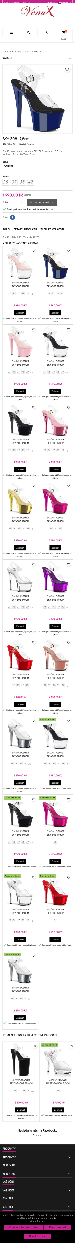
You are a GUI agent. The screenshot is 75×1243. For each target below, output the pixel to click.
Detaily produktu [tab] (25, 229)
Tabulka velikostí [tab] (52, 229)
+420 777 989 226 (22, 3)
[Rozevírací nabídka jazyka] (65, 3)
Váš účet (8, 1181)
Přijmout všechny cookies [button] (23, 1227)
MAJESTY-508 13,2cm (58, 1083)
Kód (4, 144)
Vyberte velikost (42, 202)
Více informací (37, 1221)
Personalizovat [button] (57, 1227)
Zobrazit (21, 313)
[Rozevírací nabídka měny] (51, 3)
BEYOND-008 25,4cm (21, 1083)
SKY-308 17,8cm (20, 286)
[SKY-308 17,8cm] (55, 720)
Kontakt (7, 1198)
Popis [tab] (6, 229)
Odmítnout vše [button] (37, 1236)
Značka (22, 144)
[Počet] (15, 202)
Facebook (37, 1135)
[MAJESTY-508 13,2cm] (58, 1045)
